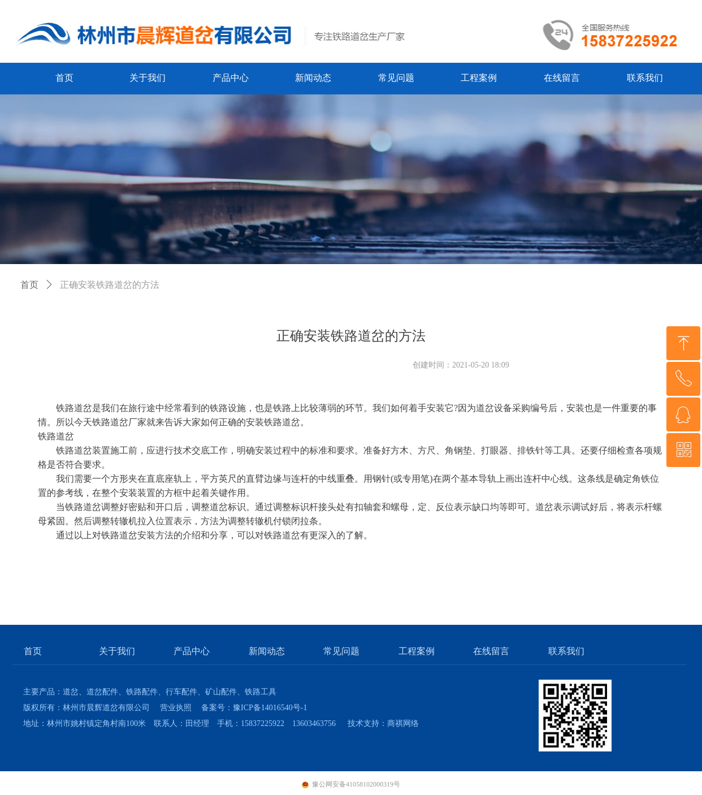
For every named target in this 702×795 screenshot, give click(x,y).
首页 (29, 285)
